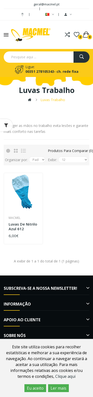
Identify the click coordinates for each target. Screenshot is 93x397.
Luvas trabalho (52, 99)
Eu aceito (35, 388)
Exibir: (52, 159)
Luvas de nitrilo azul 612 (23, 226)
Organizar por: (16, 159)
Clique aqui (65, 376)
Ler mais (58, 388)
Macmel (14, 218)
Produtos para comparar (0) (68, 150)
